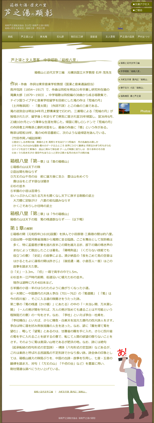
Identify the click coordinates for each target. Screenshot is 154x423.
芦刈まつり (144, 37)
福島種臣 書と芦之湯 (131, 96)
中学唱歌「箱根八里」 (131, 71)
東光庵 (43, 37)
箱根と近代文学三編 (43, 391)
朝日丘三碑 (77, 37)
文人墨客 (110, 37)
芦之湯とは (27, 37)
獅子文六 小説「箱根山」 (133, 87)
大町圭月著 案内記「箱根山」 (73, 391)
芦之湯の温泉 (127, 37)
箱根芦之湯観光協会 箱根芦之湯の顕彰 (77, 418)
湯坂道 (93, 37)
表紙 (10, 37)
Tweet (120, 28)
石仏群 (60, 37)
